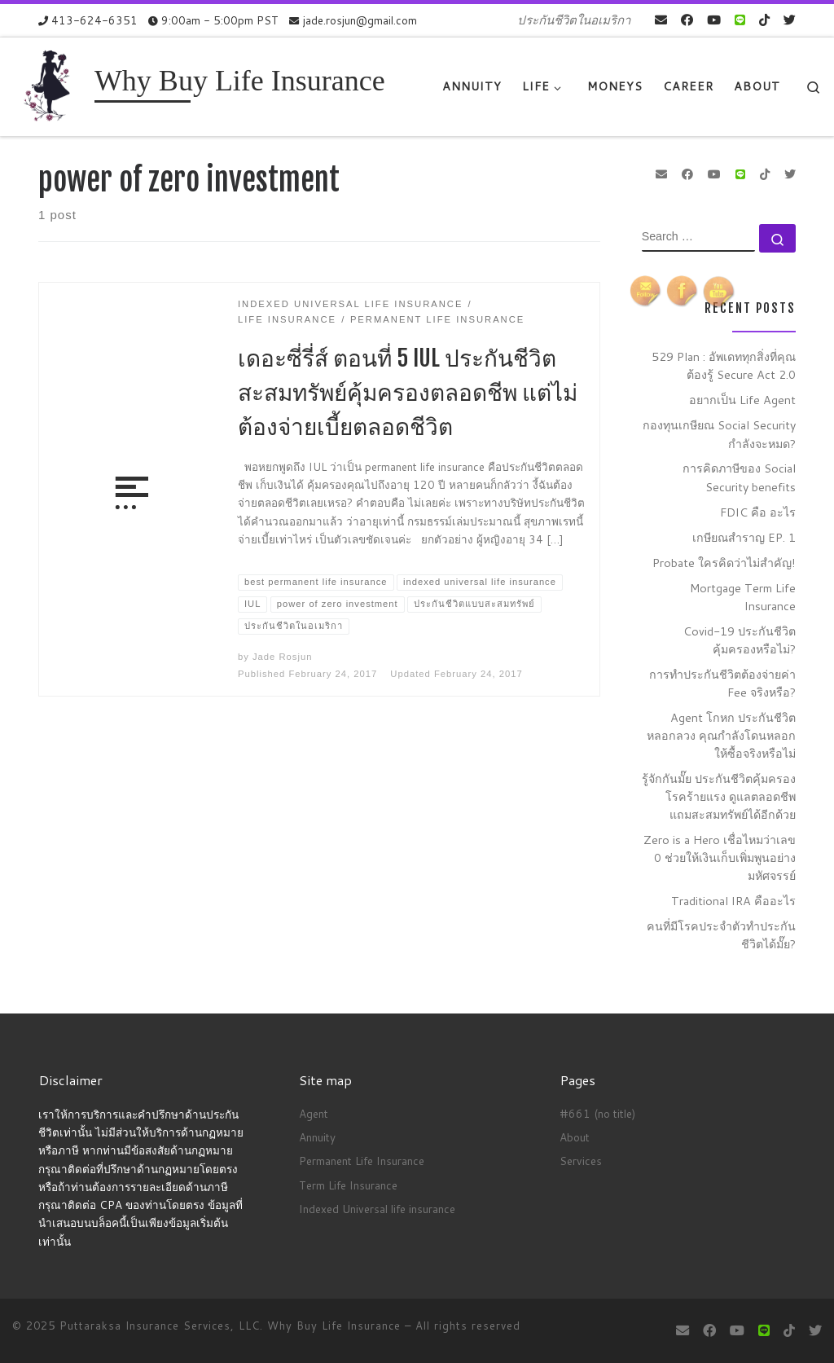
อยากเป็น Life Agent (742, 399)
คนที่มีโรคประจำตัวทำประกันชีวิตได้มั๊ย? (721, 934)
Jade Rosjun (282, 657)
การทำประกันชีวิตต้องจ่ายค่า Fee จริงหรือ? (722, 683)
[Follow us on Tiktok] (764, 20)
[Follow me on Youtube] (714, 20)
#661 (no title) (597, 1113)
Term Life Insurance (348, 1185)
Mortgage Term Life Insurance (743, 596)
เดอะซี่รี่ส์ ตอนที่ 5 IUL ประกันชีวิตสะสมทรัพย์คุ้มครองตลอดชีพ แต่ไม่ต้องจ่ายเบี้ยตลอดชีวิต (407, 392)
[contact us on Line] (740, 20)
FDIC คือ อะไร (758, 512)
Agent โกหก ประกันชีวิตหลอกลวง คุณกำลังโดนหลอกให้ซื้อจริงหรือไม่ (721, 735)
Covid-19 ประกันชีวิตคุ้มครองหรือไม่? (739, 639)
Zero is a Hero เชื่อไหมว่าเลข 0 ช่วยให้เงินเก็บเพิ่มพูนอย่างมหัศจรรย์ (719, 857)
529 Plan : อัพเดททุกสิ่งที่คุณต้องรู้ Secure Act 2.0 (724, 365)
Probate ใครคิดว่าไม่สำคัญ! (724, 562)
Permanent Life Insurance (361, 1160)
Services (581, 1160)
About (575, 1137)
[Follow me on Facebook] (687, 20)
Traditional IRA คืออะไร (733, 900)
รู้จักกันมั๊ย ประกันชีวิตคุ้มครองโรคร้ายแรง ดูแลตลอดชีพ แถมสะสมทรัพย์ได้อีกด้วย (719, 796)
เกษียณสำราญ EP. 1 (744, 537)
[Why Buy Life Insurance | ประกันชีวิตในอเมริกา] (50, 85)
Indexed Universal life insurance (377, 1208)
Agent (313, 1113)
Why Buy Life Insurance (336, 1325)
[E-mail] (661, 20)
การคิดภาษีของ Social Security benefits (739, 477)
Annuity (317, 1137)
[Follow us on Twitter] (790, 20)
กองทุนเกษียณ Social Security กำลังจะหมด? (719, 433)
